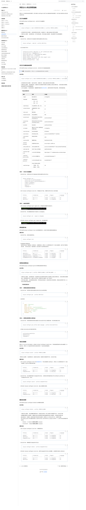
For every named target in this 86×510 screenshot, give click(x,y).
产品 (16, 1)
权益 (23, 1)
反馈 (45, 479)
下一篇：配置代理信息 (63, 473)
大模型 (12, 1)
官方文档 (3, 5)
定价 (26, 1)
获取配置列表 (39, 368)
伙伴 (33, 1)
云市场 (29, 1)
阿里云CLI (8, 5)
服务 (35, 1)
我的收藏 (65, 14)
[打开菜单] (2, 2)
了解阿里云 (40, 1)
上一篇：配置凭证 (24, 473)
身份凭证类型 (44, 92)
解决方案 (19, 1)
